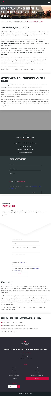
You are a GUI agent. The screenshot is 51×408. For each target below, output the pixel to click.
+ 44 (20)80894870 (26, 157)
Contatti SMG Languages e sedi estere (16, 21)
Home (2, 21)
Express (37, 389)
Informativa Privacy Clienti (14, 386)
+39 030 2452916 (26, 363)
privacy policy (21, 191)
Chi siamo (14, 380)
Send (33, 203)
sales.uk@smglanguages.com (27, 160)
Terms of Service (16, 281)
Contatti (37, 380)
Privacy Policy (34, 196)
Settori (37, 377)
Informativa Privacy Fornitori (37, 386)
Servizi (14, 377)
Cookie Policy (14, 388)
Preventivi (37, 383)
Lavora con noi (14, 383)
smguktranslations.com (27, 162)
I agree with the (17, 191)
